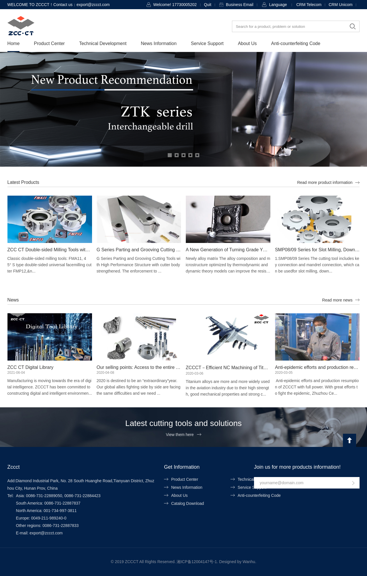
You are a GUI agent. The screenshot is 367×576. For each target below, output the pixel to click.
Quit (207, 4)
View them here (180, 434)
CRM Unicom (340, 4)
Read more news (337, 300)
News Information (159, 43)
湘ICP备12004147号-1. (197, 561)
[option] (183, 109)
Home (13, 43)
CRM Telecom (309, 4)
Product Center (49, 43)
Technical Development (102, 43)
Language (278, 4)
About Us (247, 43)
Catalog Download (187, 503)
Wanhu (249, 561)
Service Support (207, 43)
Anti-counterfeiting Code (295, 43)
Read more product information (324, 182)
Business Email (239, 4)
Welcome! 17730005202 (175, 4)
